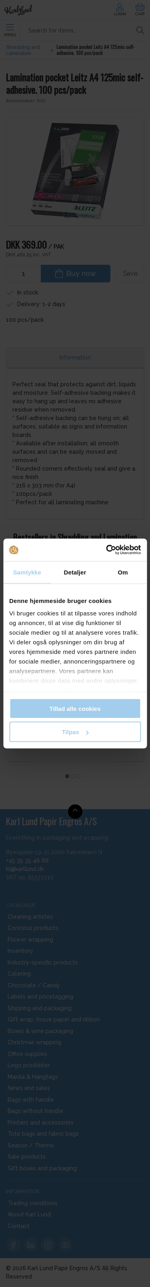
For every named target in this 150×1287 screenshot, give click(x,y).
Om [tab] (123, 571)
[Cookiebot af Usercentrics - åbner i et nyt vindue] (107, 550)
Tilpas (75, 732)
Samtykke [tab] (27, 571)
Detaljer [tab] (75, 571)
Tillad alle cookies (74, 708)
